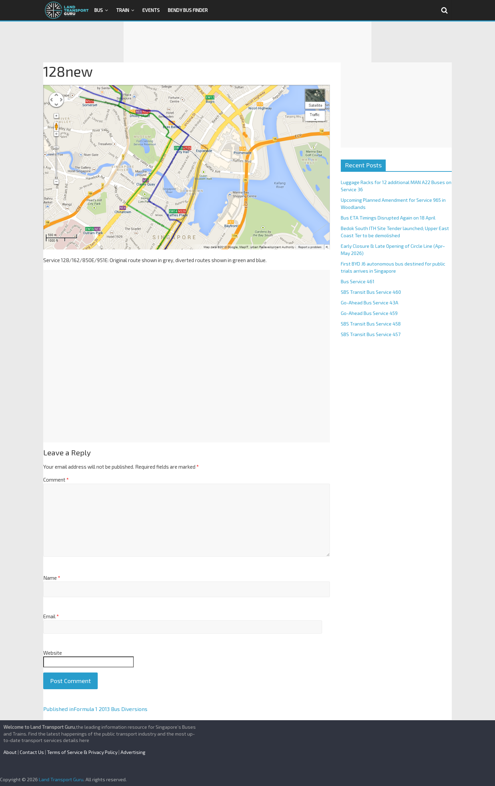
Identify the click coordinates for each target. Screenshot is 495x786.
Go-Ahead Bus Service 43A (369, 302)
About (10, 752)
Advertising (133, 752)
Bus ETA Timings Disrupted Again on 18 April (388, 218)
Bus (98, 10)
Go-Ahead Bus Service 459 (369, 313)
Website (52, 653)
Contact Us (32, 752)
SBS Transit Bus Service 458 (371, 324)
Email (51, 616)
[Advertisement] (247, 41)
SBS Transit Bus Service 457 (370, 334)
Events (151, 10)
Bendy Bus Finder (188, 10)
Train (122, 10)
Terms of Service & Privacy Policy (82, 752)
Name (51, 578)
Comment (56, 480)
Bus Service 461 (357, 281)
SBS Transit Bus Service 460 (371, 292)
